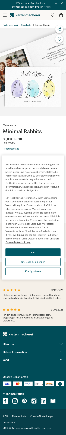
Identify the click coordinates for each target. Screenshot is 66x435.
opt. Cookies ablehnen (33, 262)
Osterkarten (26, 25)
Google (28, 212)
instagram (15, 401)
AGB (5, 416)
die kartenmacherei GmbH (25, 15)
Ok (33, 252)
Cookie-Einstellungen (42, 416)
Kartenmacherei (10, 25)
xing (34, 401)
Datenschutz (19, 416)
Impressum (9, 422)
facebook (5, 401)
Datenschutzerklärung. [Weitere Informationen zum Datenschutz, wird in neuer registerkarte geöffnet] (17, 242)
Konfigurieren (33, 271)
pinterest (24, 401)
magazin (53, 401)
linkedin (43, 401)
